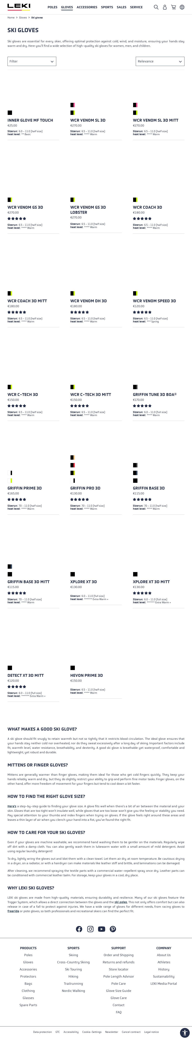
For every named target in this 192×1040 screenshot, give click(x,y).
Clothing (28, 991)
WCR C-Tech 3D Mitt (90, 395)
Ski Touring (73, 969)
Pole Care (118, 984)
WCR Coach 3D (147, 207)
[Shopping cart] (173, 7)
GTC (58, 1032)
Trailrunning (73, 984)
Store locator (118, 969)
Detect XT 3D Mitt (26, 676)
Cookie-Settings (91, 1032)
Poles (28, 955)
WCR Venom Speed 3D (154, 301)
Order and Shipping (119, 955)
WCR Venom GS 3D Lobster (88, 210)
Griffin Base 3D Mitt (29, 582)
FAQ (119, 1012)
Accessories (28, 969)
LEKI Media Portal (164, 984)
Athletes (164, 962)
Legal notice (151, 1032)
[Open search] (156, 7)
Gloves (28, 962)
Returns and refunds (118, 962)
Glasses (28, 998)
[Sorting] (160, 62)
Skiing (73, 955)
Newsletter (111, 1032)
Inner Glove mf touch (30, 120)
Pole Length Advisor (118, 977)
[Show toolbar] (185, 1033)
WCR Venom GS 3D (25, 207)
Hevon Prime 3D (86, 676)
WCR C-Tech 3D (23, 395)
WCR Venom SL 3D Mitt (155, 120)
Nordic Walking (73, 991)
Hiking (73, 977)
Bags (28, 984)
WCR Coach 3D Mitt (27, 301)
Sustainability (164, 977)
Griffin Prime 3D (25, 488)
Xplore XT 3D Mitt (151, 582)
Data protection (42, 1032)
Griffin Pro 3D (85, 488)
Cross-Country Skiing (73, 962)
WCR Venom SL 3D (88, 120)
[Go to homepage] (23, 7)
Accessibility (71, 1032)
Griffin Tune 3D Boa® (155, 395)
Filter (14, 62)
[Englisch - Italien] (182, 7)
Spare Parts (28, 1005)
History (164, 969)
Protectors (28, 977)
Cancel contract (131, 1032)
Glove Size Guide (118, 991)
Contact (118, 1005)
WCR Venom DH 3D (88, 301)
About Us (164, 955)
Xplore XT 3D (83, 582)
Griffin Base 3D (149, 488)
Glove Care (119, 998)
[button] (107, 7)
